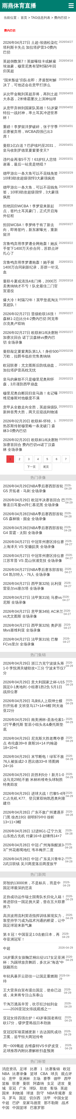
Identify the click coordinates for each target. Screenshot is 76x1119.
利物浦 (17, 1093)
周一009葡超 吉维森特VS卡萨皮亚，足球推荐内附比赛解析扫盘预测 (32, 1048)
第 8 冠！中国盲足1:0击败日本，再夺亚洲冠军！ (31, 936)
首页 (24, 17)
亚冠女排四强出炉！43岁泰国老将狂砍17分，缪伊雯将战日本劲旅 (32, 1020)
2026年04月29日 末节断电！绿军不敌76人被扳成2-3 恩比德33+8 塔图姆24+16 (33, 761)
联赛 (16, 1083)
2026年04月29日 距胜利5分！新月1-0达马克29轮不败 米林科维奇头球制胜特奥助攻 (33, 780)
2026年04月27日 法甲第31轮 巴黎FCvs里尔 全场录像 (30, 641)
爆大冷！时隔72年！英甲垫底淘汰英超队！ (30, 302)
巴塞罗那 (37, 1108)
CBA (44, 1074)
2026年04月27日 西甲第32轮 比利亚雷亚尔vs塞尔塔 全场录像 (32, 586)
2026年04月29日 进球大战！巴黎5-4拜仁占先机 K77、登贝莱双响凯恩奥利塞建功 (34, 798)
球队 (33, 1088)
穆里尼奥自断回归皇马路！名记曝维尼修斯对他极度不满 (30, 395)
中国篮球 (19, 1108)
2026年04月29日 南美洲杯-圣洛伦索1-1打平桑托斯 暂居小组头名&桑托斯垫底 (34, 724)
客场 (53, 1088)
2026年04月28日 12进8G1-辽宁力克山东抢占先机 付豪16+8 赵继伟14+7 (32, 833)
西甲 (67, 1079)
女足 (50, 1083)
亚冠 (12, 1088)
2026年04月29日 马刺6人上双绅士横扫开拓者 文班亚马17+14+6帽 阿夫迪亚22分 (33, 706)
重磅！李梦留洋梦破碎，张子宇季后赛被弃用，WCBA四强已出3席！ (30, 131)
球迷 (30, 1093)
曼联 (26, 1083)
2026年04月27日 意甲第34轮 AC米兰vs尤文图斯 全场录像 (33, 613)
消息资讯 (9, 1069)
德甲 (57, 1079)
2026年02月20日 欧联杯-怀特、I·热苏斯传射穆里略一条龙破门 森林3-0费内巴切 (29, 426)
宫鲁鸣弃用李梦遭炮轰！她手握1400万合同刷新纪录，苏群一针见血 (31, 267)
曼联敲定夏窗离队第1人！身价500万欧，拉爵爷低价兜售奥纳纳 (31, 353)
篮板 (5, 1083)
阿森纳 (38, 1083)
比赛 (33, 1069)
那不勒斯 (51, 1103)
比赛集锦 (52, 1069)
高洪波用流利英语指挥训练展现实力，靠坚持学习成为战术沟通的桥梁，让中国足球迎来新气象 (34, 920)
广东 (22, 1088)
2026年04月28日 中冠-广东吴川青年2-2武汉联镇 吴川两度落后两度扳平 (34, 861)
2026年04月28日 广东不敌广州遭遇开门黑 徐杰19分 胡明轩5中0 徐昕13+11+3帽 (33, 817)
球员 (54, 1074)
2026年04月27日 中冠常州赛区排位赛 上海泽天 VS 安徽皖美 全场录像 (33, 544)
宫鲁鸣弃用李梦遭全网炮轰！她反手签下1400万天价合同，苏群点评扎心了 (31, 248)
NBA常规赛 (56, 1093)
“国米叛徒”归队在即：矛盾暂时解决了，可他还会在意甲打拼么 (30, 82)
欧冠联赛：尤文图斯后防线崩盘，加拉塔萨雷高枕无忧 (30, 367)
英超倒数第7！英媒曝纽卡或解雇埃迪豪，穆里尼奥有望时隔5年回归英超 (29, 66)
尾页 (46, 466)
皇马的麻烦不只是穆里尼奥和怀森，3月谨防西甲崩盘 (28, 381)
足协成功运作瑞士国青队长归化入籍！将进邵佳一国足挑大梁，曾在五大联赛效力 (34, 902)
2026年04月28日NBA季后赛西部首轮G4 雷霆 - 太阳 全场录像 (33, 530)
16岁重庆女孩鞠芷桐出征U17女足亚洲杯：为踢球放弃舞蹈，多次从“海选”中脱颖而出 (34, 962)
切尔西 (34, 1098)
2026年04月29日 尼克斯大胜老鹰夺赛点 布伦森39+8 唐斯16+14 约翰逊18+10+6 (33, 743)
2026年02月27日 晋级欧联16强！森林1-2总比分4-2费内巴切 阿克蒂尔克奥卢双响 (30, 319)
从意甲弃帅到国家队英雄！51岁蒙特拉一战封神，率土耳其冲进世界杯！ (30, 113)
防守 (40, 1093)
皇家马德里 (32, 1103)
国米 (5, 1093)
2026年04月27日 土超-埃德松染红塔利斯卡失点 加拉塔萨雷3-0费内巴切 (30, 47)
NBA (5, 1074)
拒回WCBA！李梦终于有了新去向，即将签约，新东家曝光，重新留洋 (30, 230)
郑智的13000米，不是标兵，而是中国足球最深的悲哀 (32, 885)
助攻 (43, 1088)
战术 (65, 1103)
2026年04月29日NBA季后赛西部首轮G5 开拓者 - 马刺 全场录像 (33, 488)
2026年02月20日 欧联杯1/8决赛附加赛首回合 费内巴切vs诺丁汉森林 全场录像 (30, 445)
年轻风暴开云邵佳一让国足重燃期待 (30, 978)
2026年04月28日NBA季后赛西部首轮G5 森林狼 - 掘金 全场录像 (33, 516)
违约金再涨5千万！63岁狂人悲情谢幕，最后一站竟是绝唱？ (30, 161)
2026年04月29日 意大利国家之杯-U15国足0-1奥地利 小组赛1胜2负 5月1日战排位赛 (34, 687)
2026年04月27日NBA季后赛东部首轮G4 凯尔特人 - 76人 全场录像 (33, 572)
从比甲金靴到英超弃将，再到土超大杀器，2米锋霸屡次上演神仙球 (30, 96)
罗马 (12, 1098)
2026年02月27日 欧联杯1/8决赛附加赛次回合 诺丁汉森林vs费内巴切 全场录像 (30, 337)
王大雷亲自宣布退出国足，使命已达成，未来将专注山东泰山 (32, 992)
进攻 (61, 1083)
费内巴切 (9, 30)
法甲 (47, 1098)
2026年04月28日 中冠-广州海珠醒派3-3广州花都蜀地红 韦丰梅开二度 (34, 847)
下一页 (31, 466)
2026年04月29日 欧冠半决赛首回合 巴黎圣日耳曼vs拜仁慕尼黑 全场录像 (34, 502)
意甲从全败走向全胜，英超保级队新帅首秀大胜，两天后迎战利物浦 (30, 409)
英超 (64, 1088)
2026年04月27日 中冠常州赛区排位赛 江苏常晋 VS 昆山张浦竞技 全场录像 (33, 558)
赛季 (47, 1079)
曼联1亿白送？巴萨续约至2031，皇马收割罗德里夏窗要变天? (30, 148)
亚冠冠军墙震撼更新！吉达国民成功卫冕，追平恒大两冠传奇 (32, 1034)
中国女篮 (61, 1098)
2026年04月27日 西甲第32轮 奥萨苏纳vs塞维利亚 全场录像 (32, 627)
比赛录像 (19, 1074)
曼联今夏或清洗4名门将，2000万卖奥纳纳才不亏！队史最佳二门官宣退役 (30, 286)
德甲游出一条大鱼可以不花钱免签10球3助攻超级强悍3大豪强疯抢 (30, 175)
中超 (6, 948)
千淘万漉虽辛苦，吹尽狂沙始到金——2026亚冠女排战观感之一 (30, 1006)
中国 (5, 1108)
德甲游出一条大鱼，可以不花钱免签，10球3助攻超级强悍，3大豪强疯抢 (31, 192)
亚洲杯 (24, 1079)
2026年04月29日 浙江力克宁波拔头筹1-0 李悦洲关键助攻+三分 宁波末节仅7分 (34, 668)
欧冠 (66, 1069)
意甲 (12, 1079)
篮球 (33, 1074)
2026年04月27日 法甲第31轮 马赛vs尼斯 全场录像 (32, 600)
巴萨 (16, 1103)
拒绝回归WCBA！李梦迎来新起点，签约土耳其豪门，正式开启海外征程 (30, 211)
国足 (22, 1098)
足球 (23, 1069)
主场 (36, 1079)
